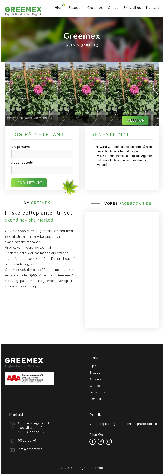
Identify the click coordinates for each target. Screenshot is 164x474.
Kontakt (152, 7)
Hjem (59, 7)
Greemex (95, 7)
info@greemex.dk (31, 449)
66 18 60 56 (27, 440)
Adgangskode (22, 162)
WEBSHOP (143, 120)
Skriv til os (132, 7)
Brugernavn (20, 147)
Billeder (75, 7)
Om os (113, 7)
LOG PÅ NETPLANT (29, 182)
